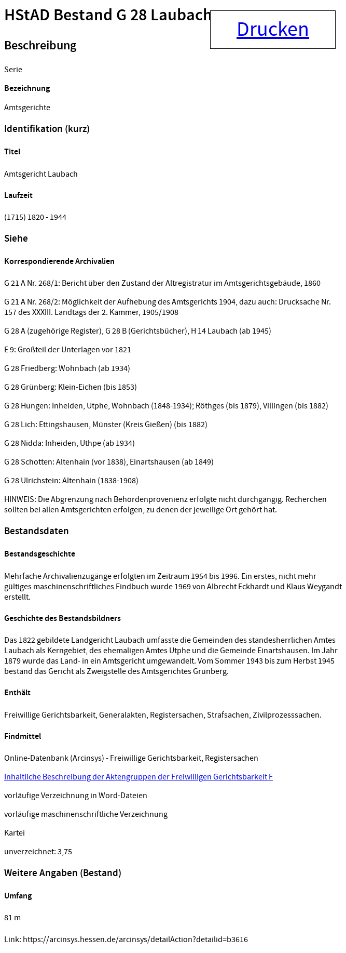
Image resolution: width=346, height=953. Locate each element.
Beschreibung (40, 45)
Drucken (273, 29)
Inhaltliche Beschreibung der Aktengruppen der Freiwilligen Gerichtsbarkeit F (138, 777)
